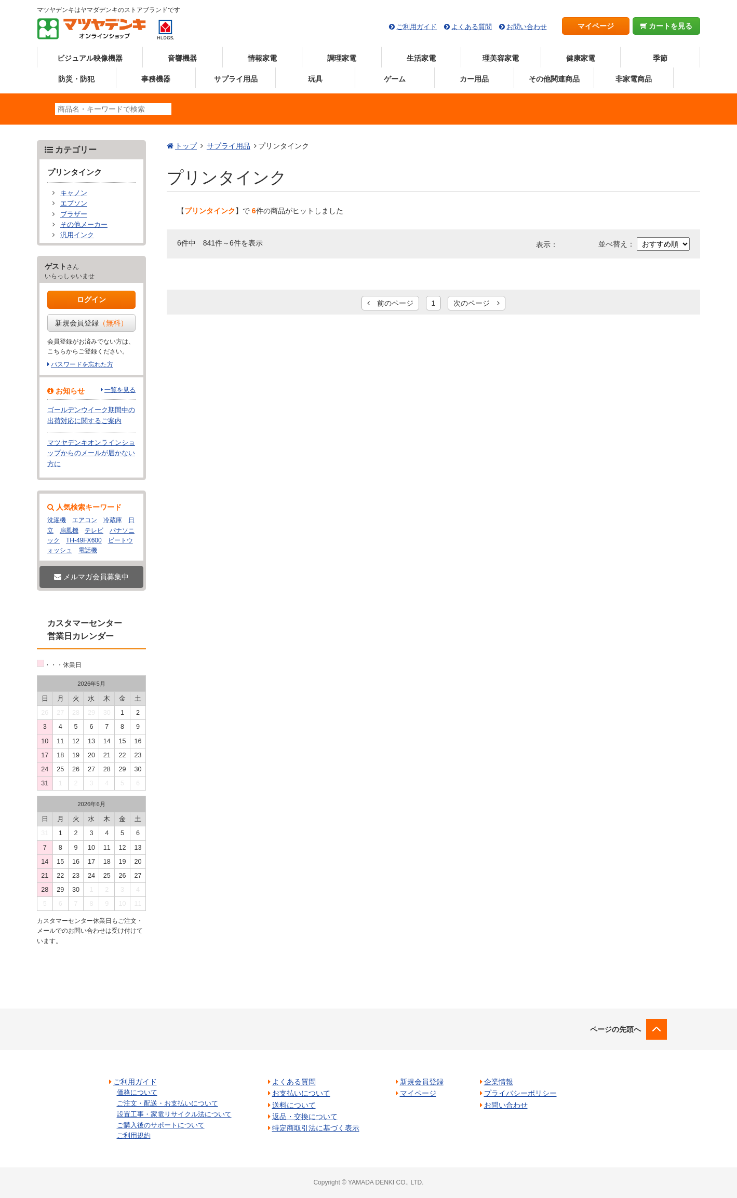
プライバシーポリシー (520, 1093)
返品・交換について (305, 1116)
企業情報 (498, 1082)
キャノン (73, 193)
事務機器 (155, 79)
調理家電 (341, 58)
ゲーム (395, 79)
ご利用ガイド (416, 27)
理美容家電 (501, 58)
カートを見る (666, 26)
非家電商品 (633, 79)
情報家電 (262, 58)
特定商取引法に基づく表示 (315, 1128)
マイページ (596, 26)
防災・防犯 (76, 79)
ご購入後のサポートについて (161, 1125)
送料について (294, 1105)
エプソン (73, 203)
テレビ (94, 530)
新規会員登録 (91, 323)
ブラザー (73, 214)
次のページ (476, 303)
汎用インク (77, 235)
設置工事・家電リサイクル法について (174, 1114)
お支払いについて (301, 1093)
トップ (186, 146)
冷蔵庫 (112, 520)
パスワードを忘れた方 (82, 364)
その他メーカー (84, 224)
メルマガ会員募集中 (91, 577)
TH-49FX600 (84, 540)
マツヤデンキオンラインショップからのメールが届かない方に (91, 453)
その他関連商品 (554, 79)
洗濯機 (56, 520)
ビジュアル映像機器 (90, 58)
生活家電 (421, 58)
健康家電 (580, 58)
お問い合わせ (526, 27)
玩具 (315, 79)
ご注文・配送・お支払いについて (167, 1103)
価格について (137, 1092)
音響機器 (182, 58)
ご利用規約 (134, 1135)
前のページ (390, 303)
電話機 (87, 550)
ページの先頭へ (615, 1029)
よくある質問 (471, 27)
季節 (660, 58)
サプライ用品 (236, 79)
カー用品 (474, 79)
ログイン (91, 299)
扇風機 (69, 530)
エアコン (84, 520)
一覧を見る (120, 389)
